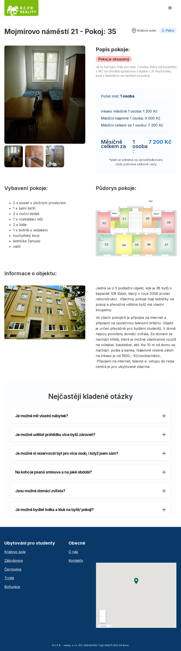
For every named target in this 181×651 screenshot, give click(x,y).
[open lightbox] (44, 95)
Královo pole (15, 552)
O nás (73, 552)
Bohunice (12, 586)
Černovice (12, 569)
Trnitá (9, 578)
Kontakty (76, 560)
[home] (21, 8)
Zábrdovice (13, 560)
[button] (170, 8)
